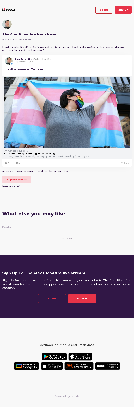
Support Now (17, 179)
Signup (123, 9)
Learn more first (11, 186)
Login (104, 9)
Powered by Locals (67, 396)
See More (67, 238)
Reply (125, 163)
